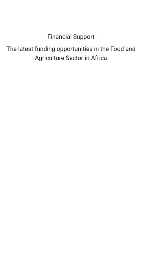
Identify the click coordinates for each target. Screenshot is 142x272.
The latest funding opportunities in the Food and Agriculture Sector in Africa (71, 53)
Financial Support (70, 36)
